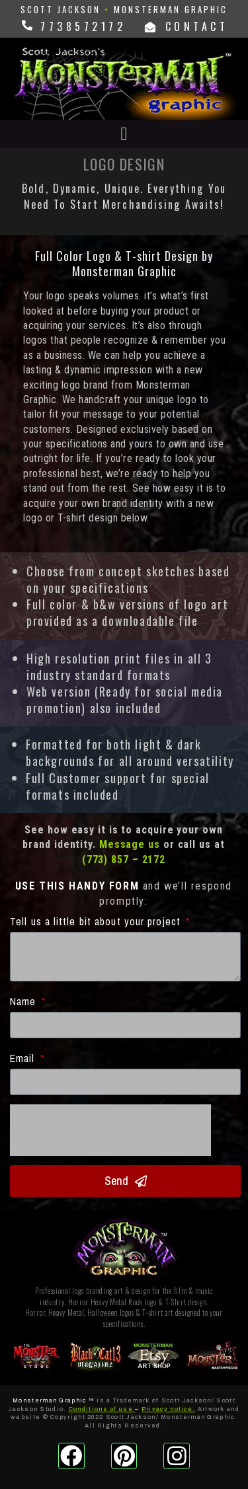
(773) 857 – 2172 (123, 859)
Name (25, 1001)
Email (24, 1058)
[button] (124, 134)
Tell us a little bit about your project (97, 921)
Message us (129, 844)
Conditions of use (101, 1409)
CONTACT (187, 26)
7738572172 (80, 26)
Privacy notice (167, 1409)
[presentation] (110, 1130)
